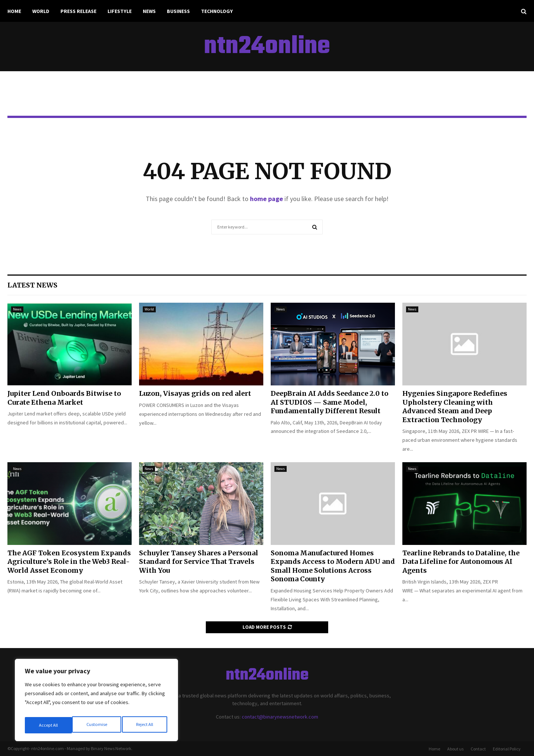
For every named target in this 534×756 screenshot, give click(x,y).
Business (178, 11)
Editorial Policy (507, 749)
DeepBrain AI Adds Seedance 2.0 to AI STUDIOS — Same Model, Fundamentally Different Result (329, 402)
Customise (48, 725)
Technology (217, 11)
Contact (478, 749)
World (40, 11)
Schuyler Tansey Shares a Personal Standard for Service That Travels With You (198, 562)
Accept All (145, 725)
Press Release (78, 11)
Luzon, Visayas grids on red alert (195, 393)
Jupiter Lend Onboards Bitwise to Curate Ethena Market (64, 397)
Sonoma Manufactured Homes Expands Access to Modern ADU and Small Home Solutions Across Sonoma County (333, 566)
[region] (96, 702)
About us (455, 749)
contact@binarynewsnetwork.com (280, 716)
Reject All (97, 725)
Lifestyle (120, 11)
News (149, 11)
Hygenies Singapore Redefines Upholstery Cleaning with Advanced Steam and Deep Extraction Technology (454, 406)
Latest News (32, 285)
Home (14, 11)
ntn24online (267, 46)
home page (266, 198)
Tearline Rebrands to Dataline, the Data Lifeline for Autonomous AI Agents (461, 562)
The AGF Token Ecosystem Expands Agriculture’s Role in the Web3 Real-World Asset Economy (69, 562)
